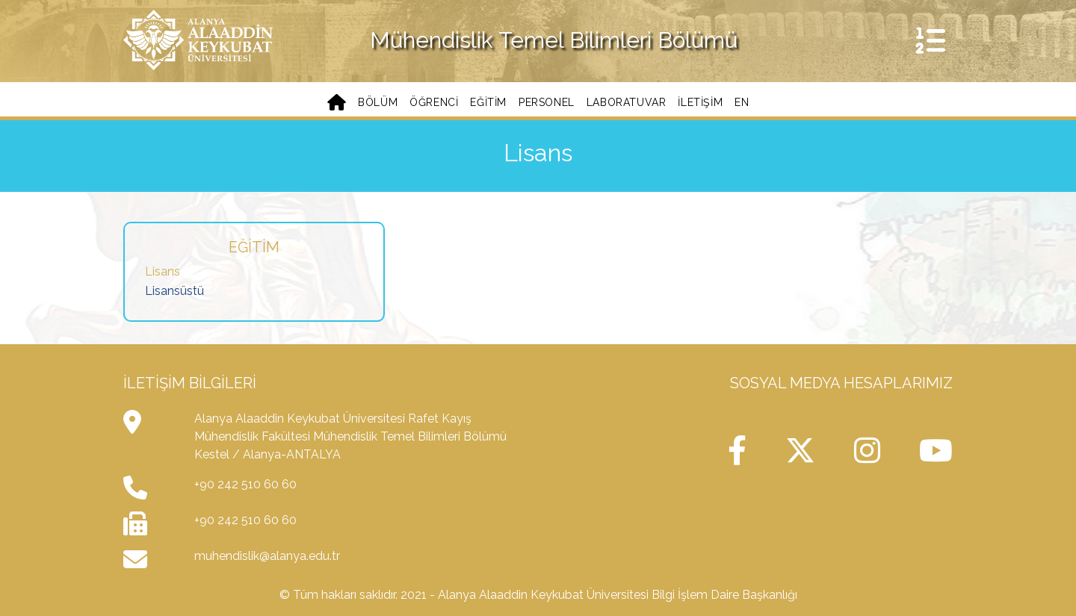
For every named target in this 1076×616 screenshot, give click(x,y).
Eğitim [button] (488, 102)
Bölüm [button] (378, 102)
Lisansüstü (174, 291)
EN (742, 102)
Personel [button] (547, 102)
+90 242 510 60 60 (245, 484)
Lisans (162, 271)
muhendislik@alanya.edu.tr (267, 556)
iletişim (700, 102)
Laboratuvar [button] (627, 102)
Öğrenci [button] (433, 102)
